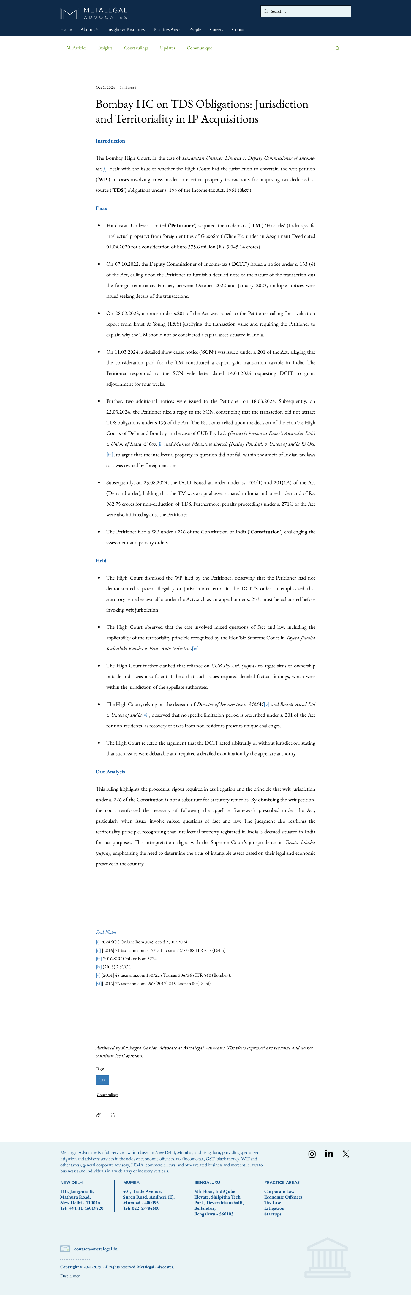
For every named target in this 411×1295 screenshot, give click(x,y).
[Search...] (304, 11)
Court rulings (136, 48)
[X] (346, 1154)
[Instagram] (312, 1154)
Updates (167, 48)
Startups (273, 1214)
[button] (337, 47)
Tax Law (272, 1202)
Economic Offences (283, 1197)
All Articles (76, 48)
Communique (199, 48)
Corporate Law (279, 1191)
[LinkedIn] (329, 1154)
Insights (105, 48)
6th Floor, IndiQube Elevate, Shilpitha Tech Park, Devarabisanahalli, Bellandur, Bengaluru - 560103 (219, 1202)
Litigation (274, 1208)
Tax (102, 1079)
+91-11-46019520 (86, 1208)
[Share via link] (98, 1115)
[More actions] (311, 87)
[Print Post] (113, 1115)
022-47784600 (145, 1208)
